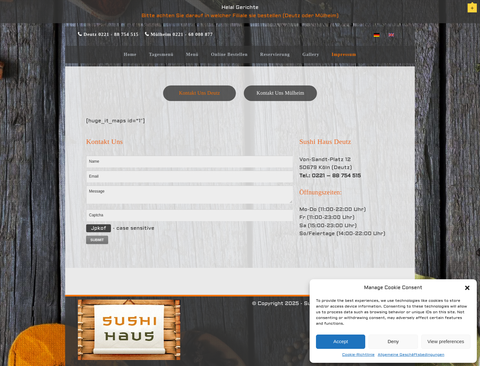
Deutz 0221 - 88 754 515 (110, 34)
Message (189, 194)
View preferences (446, 341)
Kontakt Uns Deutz (199, 93)
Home (130, 54)
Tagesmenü (161, 54)
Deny (393, 341)
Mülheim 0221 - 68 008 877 (181, 34)
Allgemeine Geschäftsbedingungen (411, 355)
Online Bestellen (229, 54)
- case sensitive (120, 228)
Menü (192, 54)
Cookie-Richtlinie (358, 355)
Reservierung (275, 54)
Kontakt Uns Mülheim (280, 93)
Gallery (310, 54)
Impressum (344, 54)
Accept (340, 341)
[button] (467, 288)
